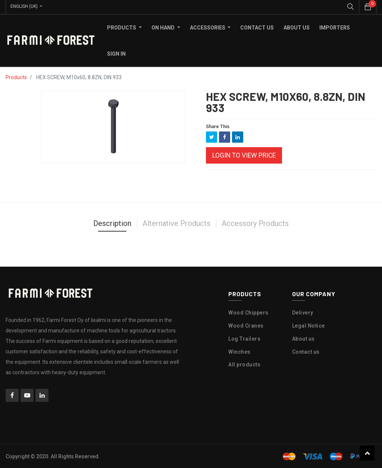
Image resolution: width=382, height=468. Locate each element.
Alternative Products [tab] (176, 222)
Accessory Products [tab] (255, 222)
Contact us (306, 351)
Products (16, 76)
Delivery (302, 312)
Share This (217, 125)
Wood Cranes (246, 325)
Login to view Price (244, 154)
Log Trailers (244, 338)
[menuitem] (257, 26)
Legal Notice (308, 325)
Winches (239, 351)
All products (244, 364)
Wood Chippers (248, 312)
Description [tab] (112, 222)
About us (303, 338)
